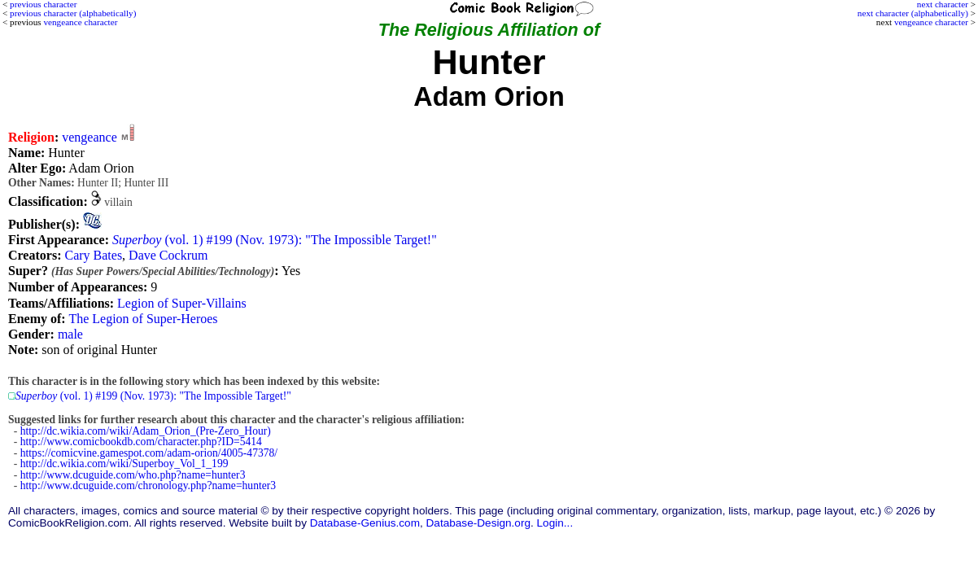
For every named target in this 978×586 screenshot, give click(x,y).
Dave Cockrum (168, 255)
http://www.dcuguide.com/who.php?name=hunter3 (133, 475)
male (70, 334)
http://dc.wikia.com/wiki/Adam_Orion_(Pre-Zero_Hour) (145, 431)
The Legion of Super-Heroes (142, 319)
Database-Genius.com (365, 523)
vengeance (89, 137)
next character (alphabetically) (913, 13)
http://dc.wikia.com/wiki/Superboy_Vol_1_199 (124, 463)
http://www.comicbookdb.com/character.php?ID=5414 (141, 441)
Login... (555, 523)
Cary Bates (93, 255)
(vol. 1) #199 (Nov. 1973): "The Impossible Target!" (274, 240)
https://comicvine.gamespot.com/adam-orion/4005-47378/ (148, 453)
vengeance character (931, 22)
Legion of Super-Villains (182, 303)
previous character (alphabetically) (73, 13)
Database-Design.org (478, 523)
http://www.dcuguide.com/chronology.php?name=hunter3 (148, 485)
